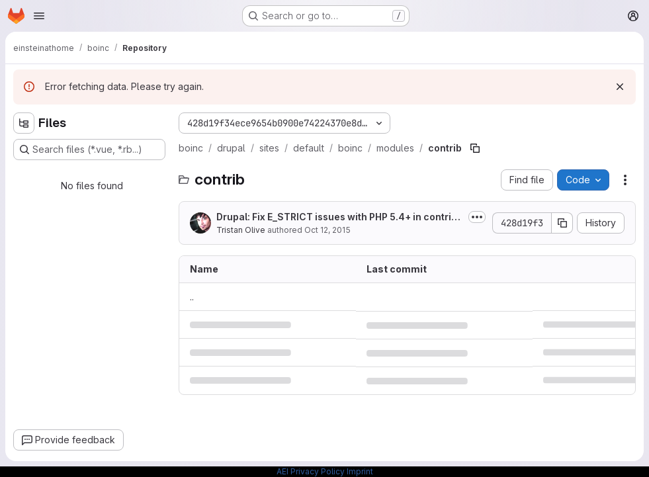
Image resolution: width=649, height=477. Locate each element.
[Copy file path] (475, 148)
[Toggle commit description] (477, 217)
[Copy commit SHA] (562, 223)
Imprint (360, 471)
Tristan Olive (240, 230)
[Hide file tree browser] (23, 123)
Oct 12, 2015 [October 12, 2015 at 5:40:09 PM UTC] (327, 230)
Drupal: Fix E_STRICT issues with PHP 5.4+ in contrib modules (336, 217)
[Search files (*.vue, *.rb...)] (89, 149)
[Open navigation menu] (39, 15)
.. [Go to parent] (192, 296)
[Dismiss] (620, 87)
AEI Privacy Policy (311, 471)
